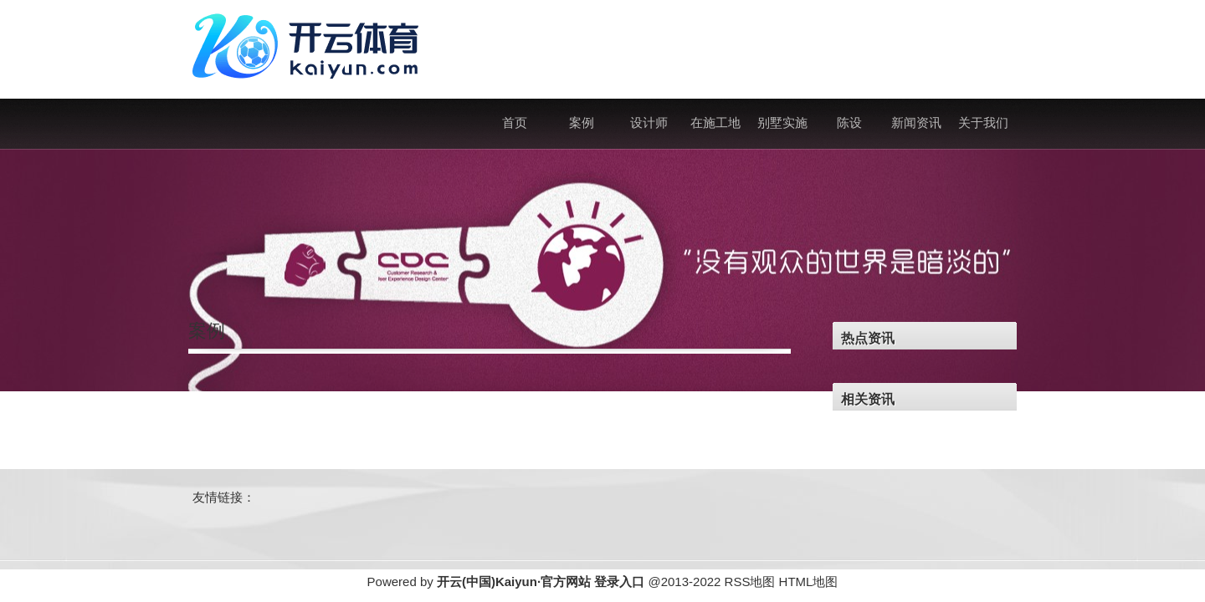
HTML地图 (808, 581)
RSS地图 (750, 581)
